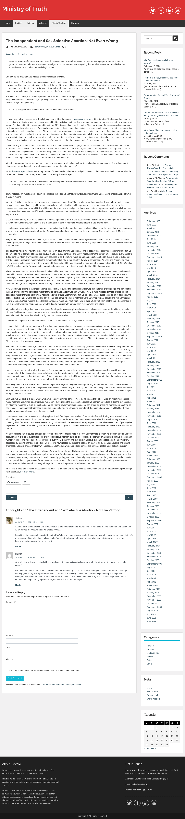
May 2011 (151, 394)
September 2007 (154, 520)
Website (9, 659)
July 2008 (151, 484)
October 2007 (153, 517)
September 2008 (154, 477)
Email (9, 647)
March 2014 (152, 275)
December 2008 (154, 466)
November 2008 (154, 470)
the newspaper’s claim (22, 171)
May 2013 (151, 308)
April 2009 (151, 452)
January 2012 (153, 365)
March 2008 (152, 499)
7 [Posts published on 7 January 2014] (151, 732)
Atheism (43, 23)
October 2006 (153, 560)
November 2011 (154, 372)
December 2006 (154, 553)
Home (7, 23)
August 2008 (152, 481)
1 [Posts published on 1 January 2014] (156, 727)
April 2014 (151, 271)
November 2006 (154, 556)
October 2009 (153, 437)
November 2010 (154, 416)
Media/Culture (59, 23)
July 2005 (151, 614)
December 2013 (154, 286)
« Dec (146, 748)
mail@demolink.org (139, 784)
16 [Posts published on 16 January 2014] (162, 736)
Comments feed (154, 695)
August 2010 (152, 419)
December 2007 (154, 510)
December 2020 (154, 235)
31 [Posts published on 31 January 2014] (167, 745)
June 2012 (151, 347)
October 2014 (153, 253)
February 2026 (153, 221)
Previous (11, 497)
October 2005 (153, 603)
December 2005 (154, 596)
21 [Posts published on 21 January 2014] (152, 740)
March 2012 (152, 358)
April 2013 (151, 311)
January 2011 (153, 409)
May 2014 (151, 268)
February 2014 (153, 279)
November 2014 (154, 250)
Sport (149, 664)
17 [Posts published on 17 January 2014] (167, 736)
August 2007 (152, 524)
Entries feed (152, 691)
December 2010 (154, 412)
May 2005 (151, 621)
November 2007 (154, 513)
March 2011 (152, 401)
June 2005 (151, 618)
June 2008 (151, 488)
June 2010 (151, 423)
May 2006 (151, 578)
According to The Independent (19, 54)
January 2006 (153, 592)
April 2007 (151, 538)
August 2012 (152, 340)
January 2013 (153, 322)
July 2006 (151, 571)
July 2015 (151, 239)
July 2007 (151, 528)
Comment (11, 602)
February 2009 (153, 459)
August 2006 (152, 567)
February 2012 (153, 362)
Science (30, 23)
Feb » (153, 748)
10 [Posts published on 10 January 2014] (167, 732)
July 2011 (151, 387)
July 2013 (151, 300)
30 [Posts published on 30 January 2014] (162, 745)
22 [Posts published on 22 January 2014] (157, 740)
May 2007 (151, 535)
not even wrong (27, 472)
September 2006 (154, 564)
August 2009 (152, 441)
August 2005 (152, 611)
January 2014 (153, 282)
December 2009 (154, 430)
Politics (18, 23)
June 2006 (151, 574)
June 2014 (151, 264)
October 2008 (153, 473)
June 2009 (151, 448)
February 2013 (153, 318)
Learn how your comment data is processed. (61, 685)
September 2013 (154, 293)
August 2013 (152, 297)
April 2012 (151, 354)
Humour (75, 23)
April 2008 (151, 495)
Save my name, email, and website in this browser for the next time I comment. (44, 671)
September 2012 (154, 336)
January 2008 (153, 506)
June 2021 (151, 225)
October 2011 (153, 376)
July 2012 (151, 344)
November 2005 (154, 600)
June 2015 (151, 243)
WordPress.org (153, 699)
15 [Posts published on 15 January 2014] (157, 736)
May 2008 (151, 492)
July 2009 (151, 445)
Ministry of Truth (24, 8)
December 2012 (154, 326)
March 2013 (152, 315)
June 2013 (151, 304)
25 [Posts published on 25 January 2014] (172, 740)
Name (9, 635)
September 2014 (154, 257)
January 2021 (153, 232)
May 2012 (151, 351)
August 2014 (152, 261)
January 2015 (153, 246)
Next (129, 497)
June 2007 (151, 531)
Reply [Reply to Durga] (18, 585)
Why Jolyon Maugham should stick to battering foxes (162, 194)
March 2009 (152, 455)
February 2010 (153, 427)
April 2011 (151, 398)
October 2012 (153, 333)
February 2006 (153, 589)
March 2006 (152, 585)
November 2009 (154, 434)
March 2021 (152, 228)
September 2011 (154, 380)
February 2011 (153, 405)
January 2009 (153, 463)
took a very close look (83, 119)
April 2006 (151, 582)
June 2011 (151, 391)
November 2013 (154, 290)
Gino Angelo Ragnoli (156, 172)
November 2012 (154, 329)
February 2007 (153, 546)
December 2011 (154, 369)
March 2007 (152, 542)
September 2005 (154, 607)
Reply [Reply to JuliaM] (18, 546)
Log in (149, 688)
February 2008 (153, 502)
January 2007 (153, 549)
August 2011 (152, 383)
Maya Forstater (153, 185)
